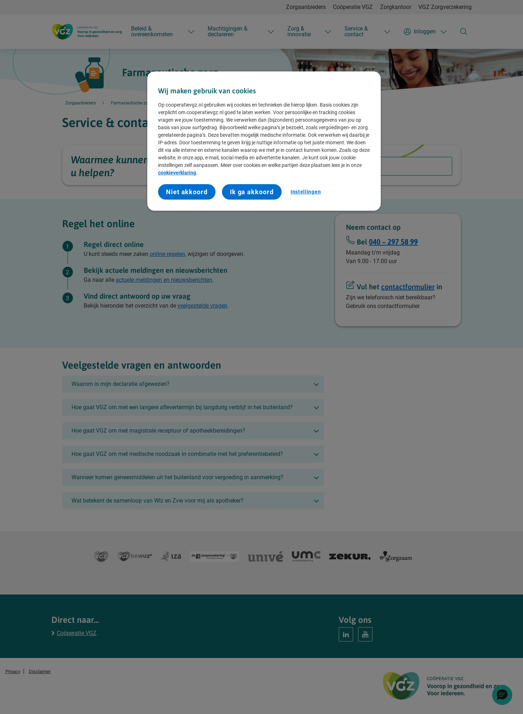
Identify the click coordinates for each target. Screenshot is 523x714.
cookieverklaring (177, 173)
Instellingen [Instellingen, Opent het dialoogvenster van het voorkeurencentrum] (306, 192)
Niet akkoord (187, 192)
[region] (264, 141)
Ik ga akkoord (252, 192)
